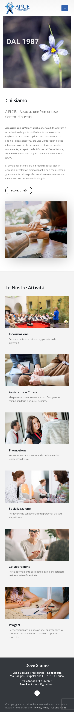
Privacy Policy (41, 707)
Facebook (37, 693)
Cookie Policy (58, 707)
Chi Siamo (16, 100)
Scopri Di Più (19, 190)
